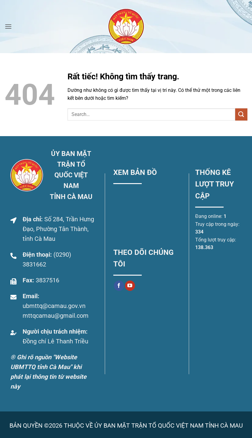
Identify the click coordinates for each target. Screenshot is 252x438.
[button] (8, 26)
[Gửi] (241, 114)
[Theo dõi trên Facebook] (119, 286)
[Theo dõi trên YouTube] (130, 286)
